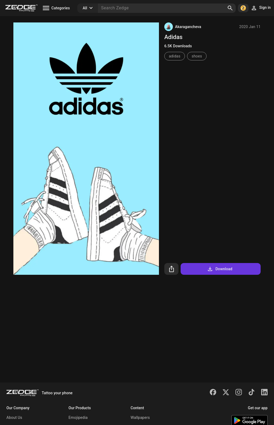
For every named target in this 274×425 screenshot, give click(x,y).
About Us (14, 417)
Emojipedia (78, 417)
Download (219, 269)
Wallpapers (140, 417)
